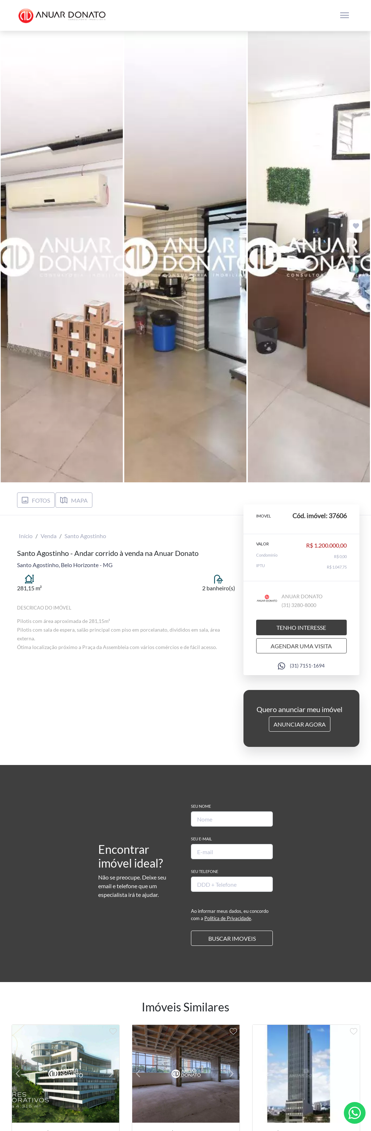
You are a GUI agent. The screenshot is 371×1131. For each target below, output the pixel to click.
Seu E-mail (201, 838)
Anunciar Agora (300, 724)
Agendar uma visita (301, 646)
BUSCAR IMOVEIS (232, 938)
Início (26, 535)
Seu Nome (201, 806)
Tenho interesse (301, 627)
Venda (49, 535)
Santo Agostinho (85, 535)
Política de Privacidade (227, 918)
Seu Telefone (204, 871)
